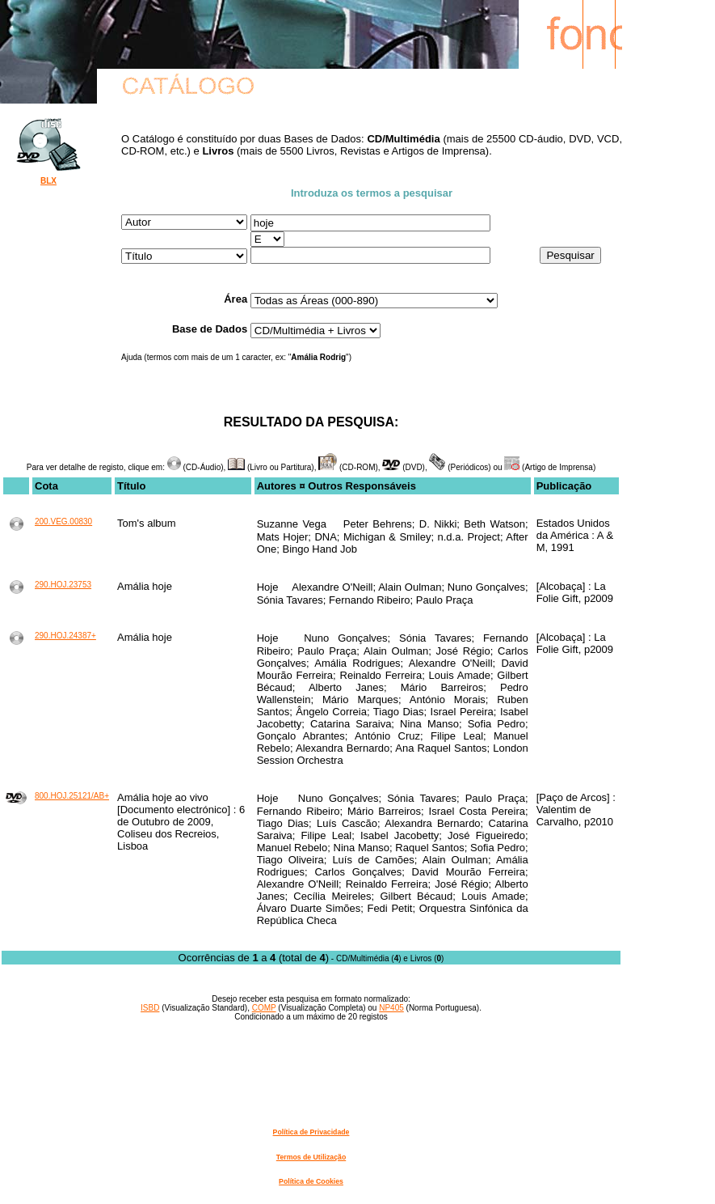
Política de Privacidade (311, 1132)
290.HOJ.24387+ (65, 635)
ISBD (150, 1007)
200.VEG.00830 (63, 521)
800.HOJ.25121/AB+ (72, 795)
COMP (264, 1007)
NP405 (391, 1007)
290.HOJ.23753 (63, 584)
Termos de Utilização (311, 1157)
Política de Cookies (311, 1181)
